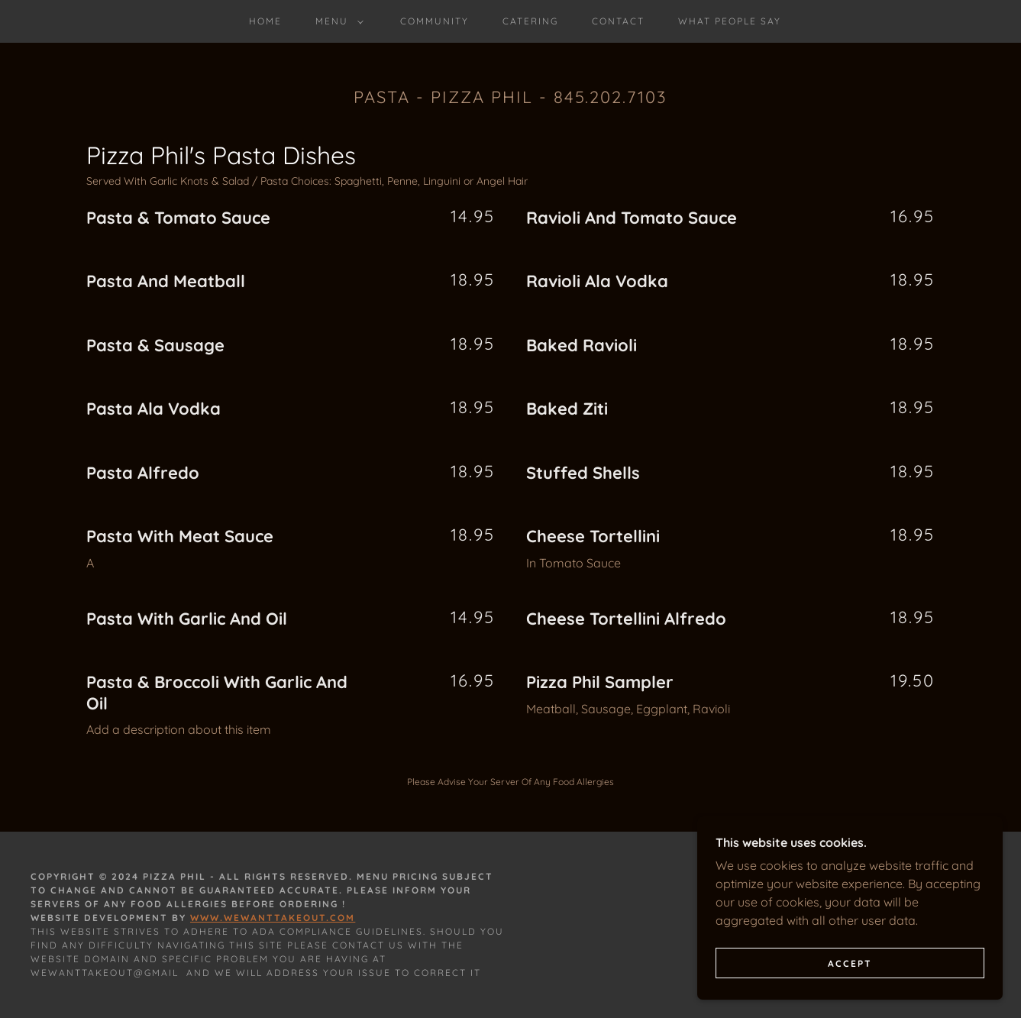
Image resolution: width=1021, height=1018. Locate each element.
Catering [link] (530, 21)
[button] (336, 21)
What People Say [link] (729, 21)
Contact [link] (618, 21)
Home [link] (265, 21)
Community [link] (434, 21)
